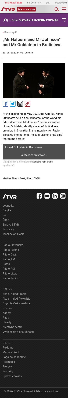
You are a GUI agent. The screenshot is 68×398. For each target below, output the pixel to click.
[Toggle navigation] (64, 9)
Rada (6, 317)
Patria (6, 264)
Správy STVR (34, 2)
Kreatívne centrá (13, 327)
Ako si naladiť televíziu (16, 298)
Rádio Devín (10, 254)
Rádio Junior (10, 278)
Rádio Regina (11, 250)
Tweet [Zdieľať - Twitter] (13, 104)
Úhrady (7, 322)
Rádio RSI (9, 268)
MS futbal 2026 (14, 2)
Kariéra (7, 313)
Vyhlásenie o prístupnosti (18, 332)
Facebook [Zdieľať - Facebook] (5, 104)
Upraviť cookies (12, 376)
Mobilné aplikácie (13, 234)
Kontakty (8, 371)
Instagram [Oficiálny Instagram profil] (20, 104)
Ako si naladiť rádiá (15, 294)
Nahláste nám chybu (42, 161)
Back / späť (10, 32)
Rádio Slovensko (13, 245)
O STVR (7, 289)
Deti (48, 2)
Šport (6, 220)
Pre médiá (9, 362)
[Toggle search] (56, 9)
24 (4, 215)
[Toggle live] (26, 9)
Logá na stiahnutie (14, 357)
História (7, 308)
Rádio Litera (10, 273)
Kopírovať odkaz (27, 104)
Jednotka (8, 205)
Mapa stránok (11, 352)
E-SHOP (7, 343)
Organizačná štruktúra (16, 303)
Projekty (8, 366)
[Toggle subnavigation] (64, 20)
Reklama (8, 347)
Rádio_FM (9, 259)
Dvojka (7, 210)
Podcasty (8, 229)
